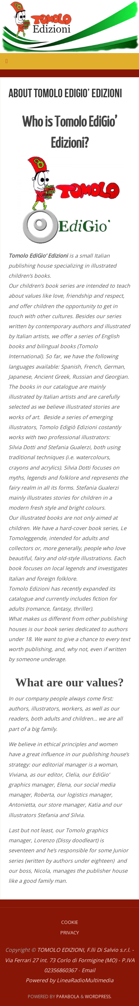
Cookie (69, 922)
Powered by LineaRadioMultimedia (69, 980)
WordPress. (98, 996)
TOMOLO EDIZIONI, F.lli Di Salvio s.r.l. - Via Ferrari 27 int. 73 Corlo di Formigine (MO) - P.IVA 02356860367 (70, 959)
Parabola (67, 996)
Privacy (69, 932)
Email (88, 970)
